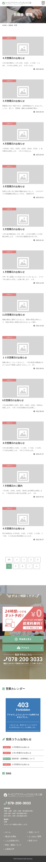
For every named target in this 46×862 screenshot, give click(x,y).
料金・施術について (13, 845)
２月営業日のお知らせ (16, 764)
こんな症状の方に (12, 841)
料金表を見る (23, 639)
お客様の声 (9, 849)
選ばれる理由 (10, 836)
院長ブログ (33, 841)
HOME (4, 25)
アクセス (25, 648)
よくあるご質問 (35, 836)
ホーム (8, 832)
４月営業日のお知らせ (16, 747)
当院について (34, 832)
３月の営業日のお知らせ (17, 753)
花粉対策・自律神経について (19, 759)
